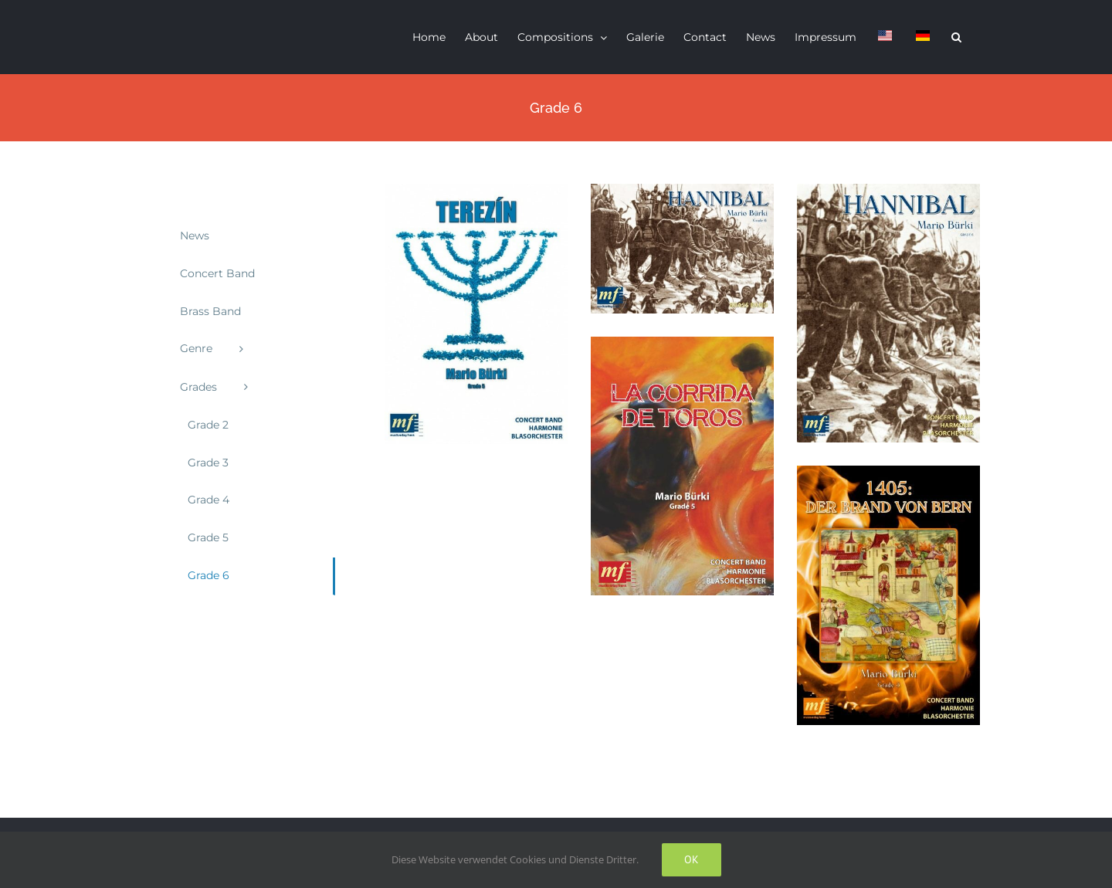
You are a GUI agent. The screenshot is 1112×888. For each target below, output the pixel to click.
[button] (956, 37)
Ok (691, 859)
